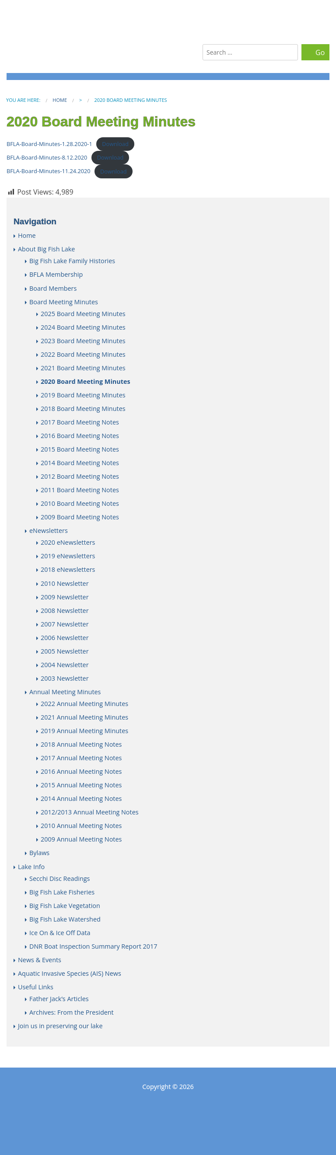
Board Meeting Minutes (63, 302)
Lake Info (31, 867)
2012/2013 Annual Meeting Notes (90, 812)
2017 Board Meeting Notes (80, 422)
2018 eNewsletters (68, 569)
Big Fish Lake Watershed (65, 919)
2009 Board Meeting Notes (80, 517)
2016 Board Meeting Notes (80, 435)
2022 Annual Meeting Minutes (84, 703)
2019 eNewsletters (68, 556)
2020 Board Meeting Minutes (85, 381)
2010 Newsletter (65, 583)
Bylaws (39, 853)
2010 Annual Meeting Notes (81, 825)
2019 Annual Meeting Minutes (84, 731)
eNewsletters (48, 530)
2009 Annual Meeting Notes (81, 839)
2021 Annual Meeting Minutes (84, 717)
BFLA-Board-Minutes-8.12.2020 (47, 157)
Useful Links (35, 987)
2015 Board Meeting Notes (80, 449)
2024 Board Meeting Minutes (83, 327)
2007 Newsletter (65, 624)
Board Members (53, 288)
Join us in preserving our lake (60, 1026)
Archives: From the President (71, 1012)
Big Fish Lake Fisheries (61, 892)
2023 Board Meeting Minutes (83, 341)
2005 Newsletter (65, 651)
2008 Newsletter (65, 610)
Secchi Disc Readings (59, 878)
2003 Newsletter (65, 678)
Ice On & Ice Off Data (60, 933)
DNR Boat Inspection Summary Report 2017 (93, 946)
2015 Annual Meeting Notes (81, 785)
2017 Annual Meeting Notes (81, 758)
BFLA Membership (56, 274)
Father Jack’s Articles (59, 999)
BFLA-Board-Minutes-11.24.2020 (49, 171)
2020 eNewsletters (68, 542)
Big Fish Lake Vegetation (64, 905)
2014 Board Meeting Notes (80, 463)
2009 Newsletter (65, 597)
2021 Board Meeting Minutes (83, 368)
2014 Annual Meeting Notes (81, 798)
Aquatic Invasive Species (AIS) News (69, 973)
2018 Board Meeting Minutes (83, 408)
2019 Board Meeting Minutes (83, 395)
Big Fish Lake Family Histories (72, 261)
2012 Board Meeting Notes (80, 476)
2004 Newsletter (65, 665)
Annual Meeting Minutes (65, 692)
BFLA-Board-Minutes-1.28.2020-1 (49, 144)
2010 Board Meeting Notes (80, 503)
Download (115, 144)
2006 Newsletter (65, 637)
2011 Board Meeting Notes (80, 490)
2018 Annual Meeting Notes (81, 744)
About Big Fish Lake (46, 249)
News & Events (39, 960)
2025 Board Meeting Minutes (83, 314)
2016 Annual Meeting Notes (81, 771)
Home (59, 100)
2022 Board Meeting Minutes (83, 354)
